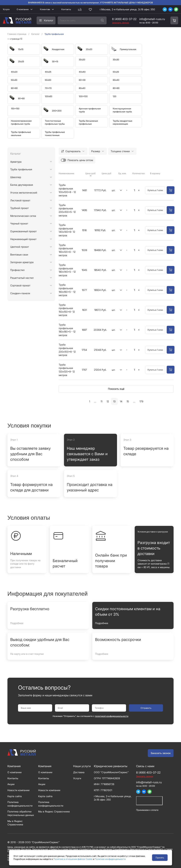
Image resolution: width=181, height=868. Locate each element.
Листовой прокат (20, 200)
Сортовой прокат (20, 285)
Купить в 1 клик (155, 190)
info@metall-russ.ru (152, 19)
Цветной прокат (19, 246)
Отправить (146, 708)
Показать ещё (116, 388)
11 (101, 401)
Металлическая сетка (23, 215)
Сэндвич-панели (20, 293)
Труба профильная (21, 169)
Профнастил (17, 269)
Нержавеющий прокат (23, 239)
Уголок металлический (23, 192)
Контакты (66, 9)
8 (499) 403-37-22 (124, 19)
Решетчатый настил (22, 277)
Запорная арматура (22, 262)
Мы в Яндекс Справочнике (54, 811)
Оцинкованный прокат (23, 231)
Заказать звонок (161, 753)
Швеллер (15, 177)
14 (121, 401)
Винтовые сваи (19, 254)
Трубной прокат (19, 207)
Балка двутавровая (21, 184)
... (95, 401)
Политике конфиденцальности (110, 859)
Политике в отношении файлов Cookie (72, 859)
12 (108, 401)
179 (141, 401)
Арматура (16, 161)
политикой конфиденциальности (111, 716)
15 (128, 401)
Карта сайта (14, 796)
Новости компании (18, 790)
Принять (160, 857)
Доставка (78, 772)
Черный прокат (19, 223)
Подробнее (16, 623)
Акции (10, 784)
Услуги (6, 9)
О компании (23, 9)
